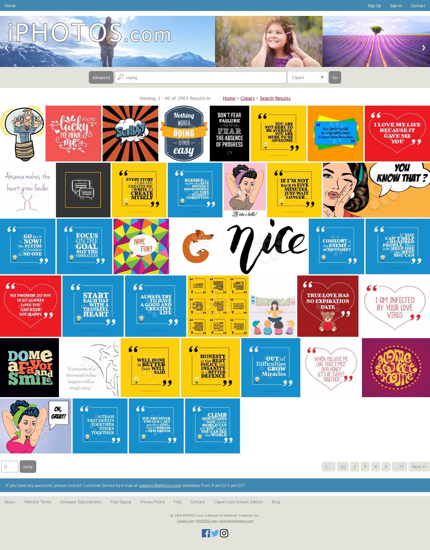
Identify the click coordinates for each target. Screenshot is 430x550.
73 (401, 466)
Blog (275, 501)
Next (416, 466)
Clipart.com (185, 521)
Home (10, 5)
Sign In (396, 5)
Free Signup (120, 501)
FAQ (178, 501)
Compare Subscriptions (80, 501)
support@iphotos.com (160, 485)
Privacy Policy (152, 501)
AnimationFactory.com (236, 521)
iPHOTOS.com (207, 521)
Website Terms (37, 501)
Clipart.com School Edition (238, 501)
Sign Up (374, 5)
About (10, 501)
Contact (418, 5)
